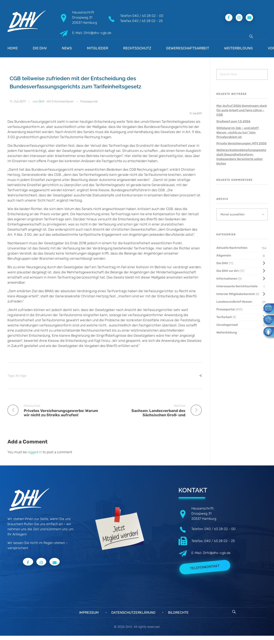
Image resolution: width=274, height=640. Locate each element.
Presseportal (89, 101)
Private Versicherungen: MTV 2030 (241, 143)
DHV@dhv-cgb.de (217, 553)
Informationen (226, 278)
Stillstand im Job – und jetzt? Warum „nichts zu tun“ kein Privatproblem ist (237, 132)
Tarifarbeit (224, 317)
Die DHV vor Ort (227, 271)
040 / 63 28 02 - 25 (147, 21)
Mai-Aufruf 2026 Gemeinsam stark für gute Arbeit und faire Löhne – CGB (241, 110)
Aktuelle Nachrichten (231, 248)
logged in (35, 452)
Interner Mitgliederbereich (235, 294)
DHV (42, 101)
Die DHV (222, 263)
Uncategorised (227, 325)
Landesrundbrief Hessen (234, 302)
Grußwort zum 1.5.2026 (233, 121)
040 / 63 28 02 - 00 (147, 16)
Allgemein (223, 255)
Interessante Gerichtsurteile (237, 286)
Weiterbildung (226, 332)
